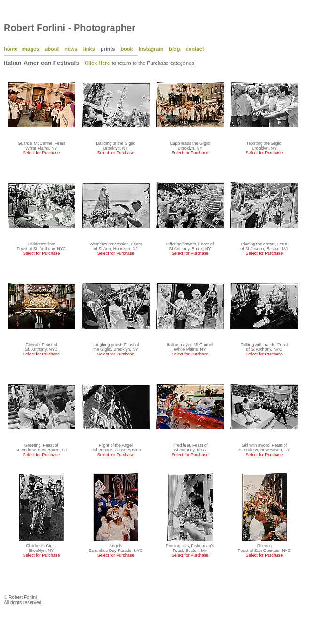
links (89, 49)
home (10, 49)
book (126, 49)
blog (174, 49)
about (52, 49)
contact (194, 49)
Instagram (151, 49)
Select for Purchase (41, 152)
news (71, 49)
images (30, 49)
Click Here (97, 63)
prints (108, 49)
